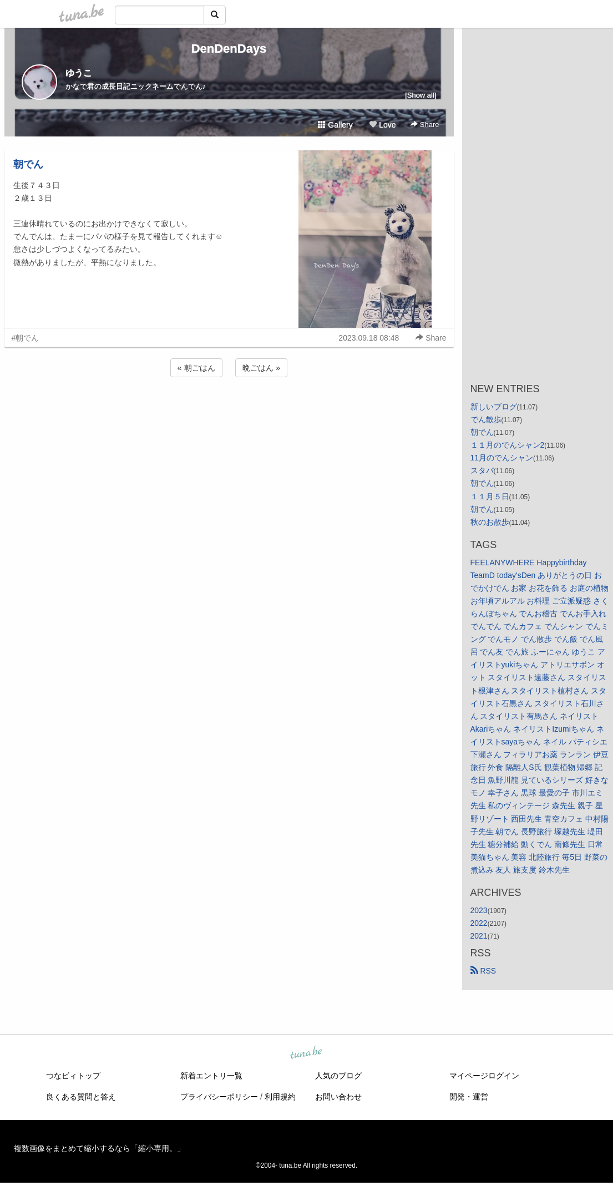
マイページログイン (484, 1075)
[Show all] (420, 95)
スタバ (482, 470)
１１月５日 (489, 496)
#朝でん (25, 337)
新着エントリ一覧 (211, 1075)
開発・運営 (468, 1096)
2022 (479, 923)
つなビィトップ (73, 1075)
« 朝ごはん (196, 367)
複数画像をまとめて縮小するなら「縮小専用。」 (99, 1148)
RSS (483, 970)
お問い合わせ (338, 1096)
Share (425, 124)
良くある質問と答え (81, 1096)
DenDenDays (229, 48)
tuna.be (306, 1053)
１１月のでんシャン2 (507, 444)
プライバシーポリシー (219, 1096)
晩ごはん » (261, 367)
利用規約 (280, 1096)
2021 (479, 935)
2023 (479, 910)
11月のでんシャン (502, 457)
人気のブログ (338, 1075)
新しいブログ (493, 406)
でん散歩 (485, 419)
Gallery (335, 124)
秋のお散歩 (489, 522)
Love (382, 124)
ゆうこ (78, 73)
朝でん (28, 164)
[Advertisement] (229, 409)
